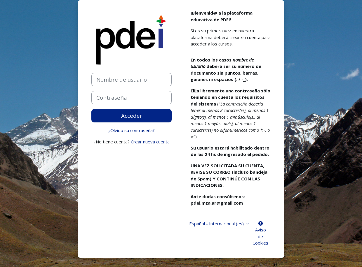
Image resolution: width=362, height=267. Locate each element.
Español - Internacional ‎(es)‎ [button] (217, 223)
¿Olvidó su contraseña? (131, 130)
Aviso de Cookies (260, 233)
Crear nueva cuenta (150, 142)
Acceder (131, 115)
